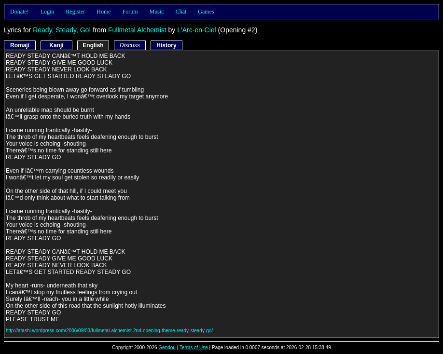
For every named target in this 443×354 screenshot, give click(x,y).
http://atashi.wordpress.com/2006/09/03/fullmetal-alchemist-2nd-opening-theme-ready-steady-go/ (109, 330)
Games (206, 11)
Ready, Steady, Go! (62, 30)
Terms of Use (194, 347)
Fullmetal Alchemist (137, 30)
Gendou (167, 347)
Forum (130, 11)
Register (75, 11)
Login (48, 11)
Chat (181, 11)
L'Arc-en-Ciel (196, 30)
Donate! (19, 11)
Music (157, 11)
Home (104, 11)
